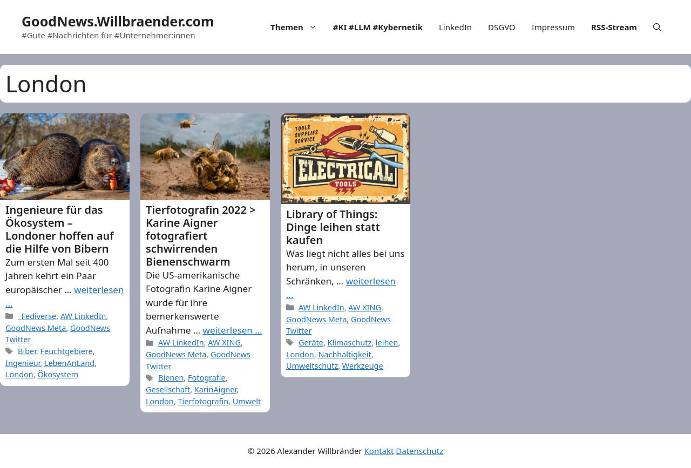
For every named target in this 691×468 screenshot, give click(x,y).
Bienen (171, 377)
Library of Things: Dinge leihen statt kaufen (333, 227)
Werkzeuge (362, 366)
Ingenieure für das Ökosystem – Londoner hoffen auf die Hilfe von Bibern (59, 229)
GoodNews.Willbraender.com (118, 21)
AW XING (224, 342)
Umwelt (247, 401)
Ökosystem (57, 374)
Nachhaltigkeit (344, 354)
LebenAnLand (69, 363)
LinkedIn (455, 27)
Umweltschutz (312, 366)
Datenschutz (419, 450)
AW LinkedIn (83, 316)
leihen (387, 342)
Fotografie (207, 377)
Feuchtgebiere (66, 351)
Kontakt (379, 450)
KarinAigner (215, 389)
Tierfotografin (203, 401)
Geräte (311, 342)
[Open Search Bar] (657, 27)
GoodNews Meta (35, 328)
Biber (27, 351)
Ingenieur (22, 363)
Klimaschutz (350, 342)
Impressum (553, 27)
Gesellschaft (168, 389)
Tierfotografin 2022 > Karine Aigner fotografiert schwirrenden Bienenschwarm (201, 235)
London (19, 374)
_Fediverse (37, 316)
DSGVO (502, 27)
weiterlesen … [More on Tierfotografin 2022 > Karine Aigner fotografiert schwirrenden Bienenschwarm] (232, 330)
